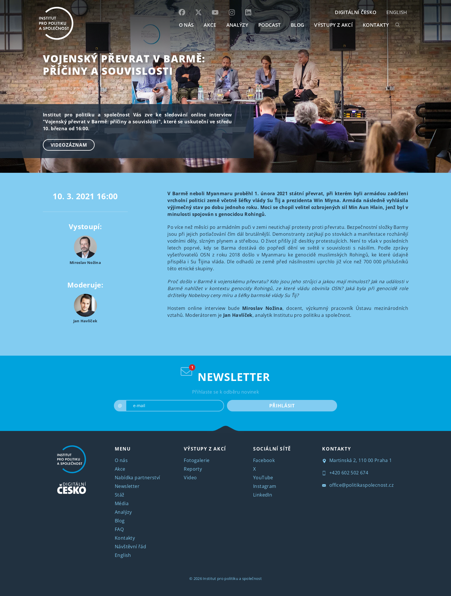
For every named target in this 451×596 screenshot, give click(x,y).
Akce (120, 469)
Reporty (193, 469)
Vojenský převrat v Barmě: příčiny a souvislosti (124, 65)
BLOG (297, 25)
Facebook (264, 460)
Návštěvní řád (130, 546)
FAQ (119, 529)
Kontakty (125, 538)
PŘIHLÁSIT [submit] (282, 406)
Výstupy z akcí (333, 25)
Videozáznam (69, 145)
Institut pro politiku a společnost (232, 578)
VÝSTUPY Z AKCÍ (205, 449)
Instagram (264, 486)
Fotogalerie (196, 460)
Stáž (120, 495)
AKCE (210, 25)
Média (122, 503)
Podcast (269, 25)
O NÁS (186, 25)
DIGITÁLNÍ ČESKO (355, 12)
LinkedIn (262, 495)
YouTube (263, 477)
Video (190, 477)
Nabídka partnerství (137, 477)
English (396, 12)
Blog (120, 521)
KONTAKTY (376, 25)
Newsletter (127, 486)
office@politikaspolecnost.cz (358, 485)
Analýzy (237, 25)
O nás (121, 460)
